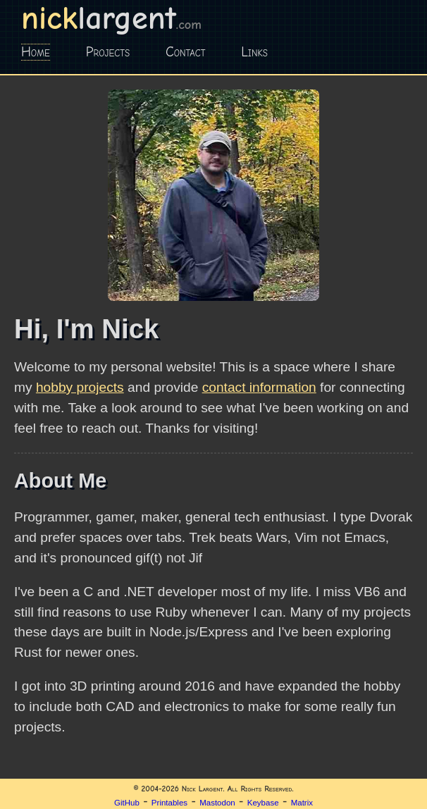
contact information (259, 387)
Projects (108, 52)
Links (254, 52)
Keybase (263, 802)
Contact (186, 52)
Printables (169, 802)
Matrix (302, 802)
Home (35, 52)
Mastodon (217, 802)
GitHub (127, 802)
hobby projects (80, 387)
